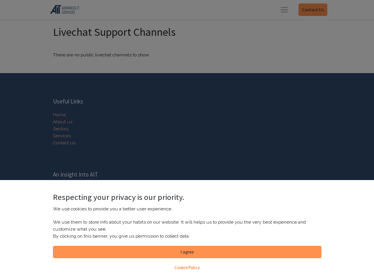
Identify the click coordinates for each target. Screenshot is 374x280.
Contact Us (313, 9)
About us (62, 121)
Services (62, 135)
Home (59, 114)
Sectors (60, 128)
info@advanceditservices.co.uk (95, 261)
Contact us (64, 142)
